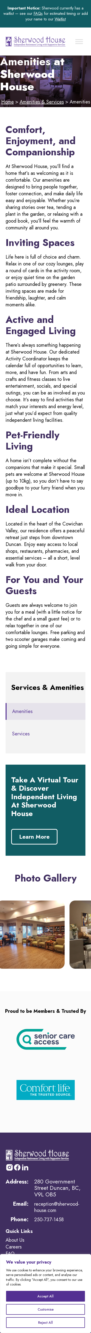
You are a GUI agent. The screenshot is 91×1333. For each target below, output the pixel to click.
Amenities (22, 711)
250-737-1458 (49, 1219)
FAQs (38, 13)
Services (21, 733)
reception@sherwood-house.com (56, 1207)
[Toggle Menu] (79, 41)
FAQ (10, 1253)
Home (7, 101)
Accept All (45, 1296)
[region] (45, 1293)
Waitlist (60, 19)
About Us (15, 1240)
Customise (46, 1309)
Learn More (34, 837)
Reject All (45, 1322)
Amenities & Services (42, 101)
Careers (14, 1246)
